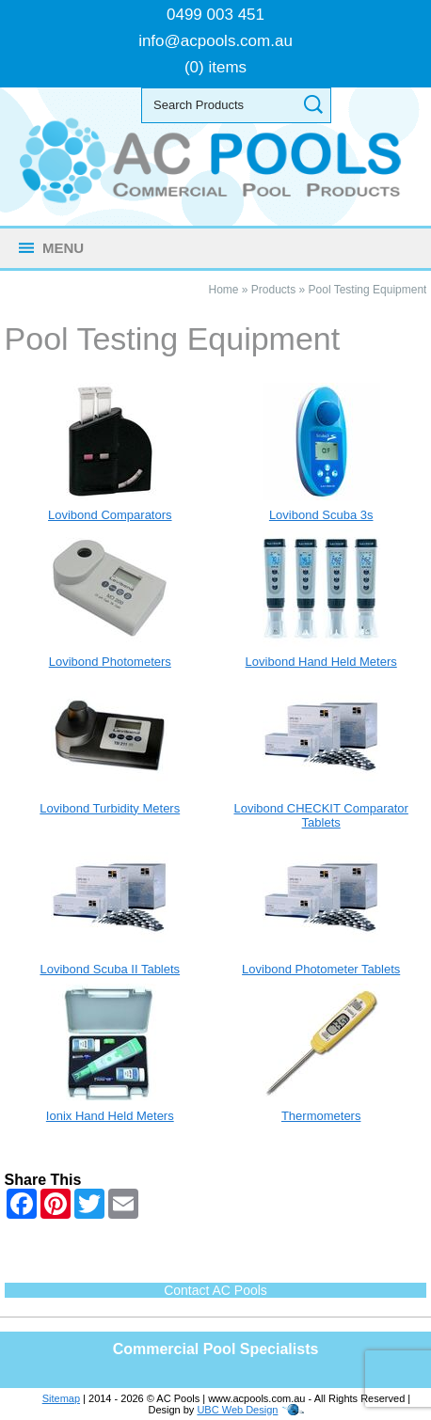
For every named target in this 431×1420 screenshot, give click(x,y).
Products (273, 289)
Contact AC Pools (215, 1290)
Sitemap (61, 1398)
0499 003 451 (215, 15)
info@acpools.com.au (215, 41)
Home (223, 289)
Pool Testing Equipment (368, 289)
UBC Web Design (237, 1409)
